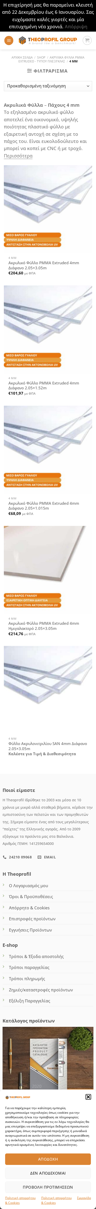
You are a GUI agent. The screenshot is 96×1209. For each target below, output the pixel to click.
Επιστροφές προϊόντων (32, 919)
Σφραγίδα (84, 1198)
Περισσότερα (18, 156)
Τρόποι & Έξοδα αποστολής (36, 956)
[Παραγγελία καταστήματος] (48, 86)
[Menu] (9, 40)
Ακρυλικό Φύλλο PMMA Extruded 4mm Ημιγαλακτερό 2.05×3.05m (43, 626)
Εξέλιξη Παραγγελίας (29, 1001)
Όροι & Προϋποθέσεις (31, 896)
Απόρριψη (76, 26)
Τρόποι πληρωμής (27, 978)
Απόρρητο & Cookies (29, 908)
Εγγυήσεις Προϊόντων (30, 930)
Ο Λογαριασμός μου (28, 885)
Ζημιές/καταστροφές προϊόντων (41, 990)
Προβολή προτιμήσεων (48, 1187)
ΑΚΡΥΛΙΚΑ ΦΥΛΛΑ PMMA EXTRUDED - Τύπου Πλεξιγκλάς (51, 59)
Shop (41, 57)
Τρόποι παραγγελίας (29, 967)
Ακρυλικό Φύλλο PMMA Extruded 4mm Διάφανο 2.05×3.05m (43, 265)
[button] (88, 1096)
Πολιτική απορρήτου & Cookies (20, 1200)
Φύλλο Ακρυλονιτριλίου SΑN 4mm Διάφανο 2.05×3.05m (47, 746)
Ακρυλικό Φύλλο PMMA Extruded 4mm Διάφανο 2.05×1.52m (43, 386)
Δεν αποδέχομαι (48, 1173)
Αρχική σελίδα (22, 57)
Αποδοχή (48, 1159)
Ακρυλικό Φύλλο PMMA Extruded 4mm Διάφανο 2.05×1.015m (43, 506)
